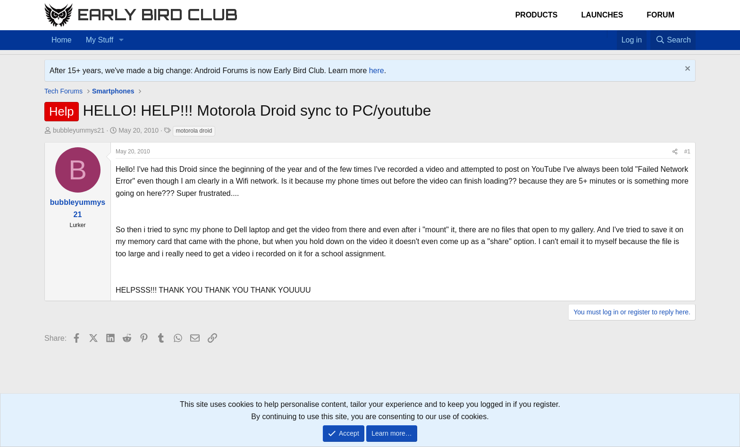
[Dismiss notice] (686, 70)
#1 (687, 151)
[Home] (602, 34)
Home (61, 40)
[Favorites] (612, 34)
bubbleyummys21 (79, 130)
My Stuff (99, 40)
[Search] (673, 40)
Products (536, 15)
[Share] (675, 152)
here (376, 71)
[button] (121, 40)
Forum (660, 15)
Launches (602, 15)
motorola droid (194, 130)
